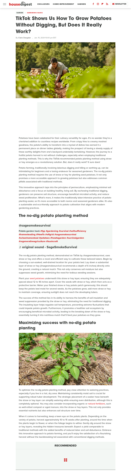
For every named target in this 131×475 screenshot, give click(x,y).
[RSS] (107, 4)
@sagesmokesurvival (35, 225)
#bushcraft (52, 241)
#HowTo (40, 234)
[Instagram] (98, 4)
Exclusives (43, 4)
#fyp (42, 231)
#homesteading (27, 234)
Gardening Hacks (35, 13)
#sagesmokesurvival (65, 234)
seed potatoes (37, 278)
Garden (81, 4)
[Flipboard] (102, 4)
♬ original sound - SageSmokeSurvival (48, 247)
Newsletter (119, 4)
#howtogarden (58, 238)
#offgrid (49, 234)
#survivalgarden (75, 238)
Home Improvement (63, 4)
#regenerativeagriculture (32, 241)
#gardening (52, 231)
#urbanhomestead (28, 238)
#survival (64, 231)
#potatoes (44, 238)
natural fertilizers (96, 403)
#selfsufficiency (77, 231)
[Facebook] (93, 4)
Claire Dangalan (24, 37)
